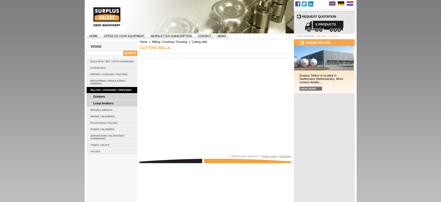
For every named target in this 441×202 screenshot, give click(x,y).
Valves (95, 151)
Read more (308, 88)
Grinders (99, 96)
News (222, 36)
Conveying (98, 67)
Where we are (318, 42)
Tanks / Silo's (100, 145)
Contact (205, 36)
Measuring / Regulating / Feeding (108, 82)
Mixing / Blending (103, 116)
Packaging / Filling (104, 122)
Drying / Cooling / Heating (109, 74)
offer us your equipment (124, 36)
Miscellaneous (101, 110)
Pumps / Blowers (103, 129)
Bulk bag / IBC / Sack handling (112, 61)
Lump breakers (103, 103)
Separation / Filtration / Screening (108, 137)
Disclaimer (285, 156)
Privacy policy (269, 156)
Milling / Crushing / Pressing (111, 90)
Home (93, 36)
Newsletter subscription (171, 36)
